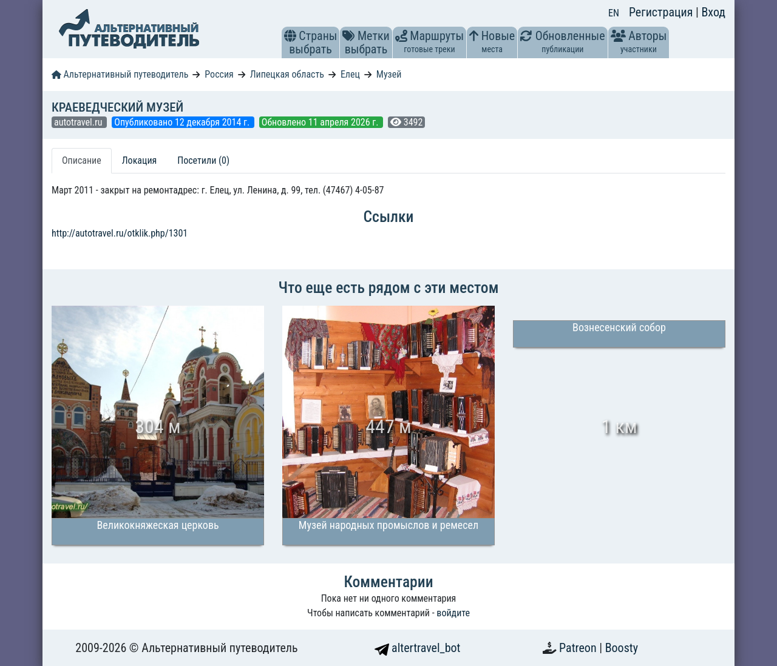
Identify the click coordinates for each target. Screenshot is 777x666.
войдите (453, 613)
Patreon (579, 648)
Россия (219, 74)
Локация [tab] (139, 160)
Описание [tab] (81, 160)
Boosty (621, 648)
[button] (290, 36)
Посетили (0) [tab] (203, 160)
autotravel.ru (79, 122)
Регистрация (662, 12)
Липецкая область (287, 74)
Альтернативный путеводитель (120, 74)
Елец (350, 74)
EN (613, 13)
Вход (713, 12)
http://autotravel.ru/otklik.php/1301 (120, 233)
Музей (389, 74)
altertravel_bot (418, 648)
